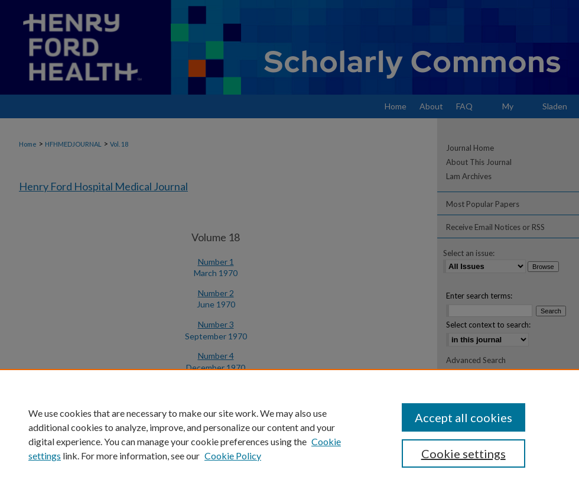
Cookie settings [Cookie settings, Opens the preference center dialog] (463, 453)
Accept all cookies (463, 417)
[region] (289, 434)
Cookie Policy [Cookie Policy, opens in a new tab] (232, 455)
